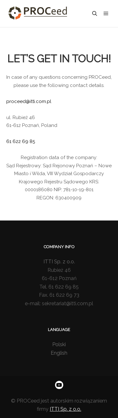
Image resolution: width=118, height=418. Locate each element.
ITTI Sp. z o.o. (59, 262)
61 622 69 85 (20, 141)
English (59, 353)
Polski (59, 344)
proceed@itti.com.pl (28, 101)
